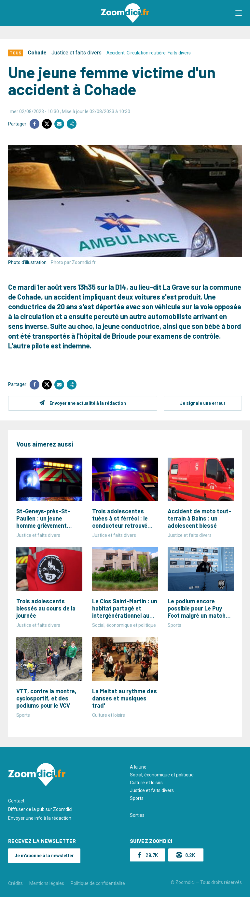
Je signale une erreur (203, 403)
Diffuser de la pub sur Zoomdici (40, 809)
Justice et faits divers (76, 53)
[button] (238, 13)
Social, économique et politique (162, 774)
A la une (138, 767)
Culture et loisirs (146, 782)
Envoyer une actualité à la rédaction (87, 403)
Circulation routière (146, 52)
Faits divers (179, 52)
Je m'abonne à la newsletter (44, 855)
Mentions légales (46, 883)
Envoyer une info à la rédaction (39, 818)
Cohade (37, 53)
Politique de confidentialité (98, 883)
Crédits (15, 883)
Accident (115, 52)
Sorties (137, 815)
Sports (137, 798)
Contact (16, 800)
